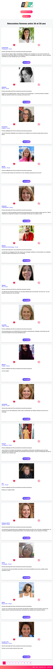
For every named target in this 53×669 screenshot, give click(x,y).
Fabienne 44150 (6, 523)
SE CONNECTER (26, 16)
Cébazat (4, 128)
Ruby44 (3, 285)
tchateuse (4, 206)
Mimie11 (4, 364)
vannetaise (4, 404)
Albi (3, 286)
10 (30, 663)
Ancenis (4, 524)
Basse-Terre (5, 603)
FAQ (34, 667)
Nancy (3, 88)
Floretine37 (4, 127)
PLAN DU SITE (42, 667)
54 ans (8, 524)
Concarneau (5, 643)
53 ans (8, 405)
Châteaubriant (5, 207)
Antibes (3, 366)
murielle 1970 (5, 642)
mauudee (4, 325)
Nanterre (4, 167)
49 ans (10, 445)
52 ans (10, 49)
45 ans (8, 128)
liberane (4, 245)
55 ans (10, 643)
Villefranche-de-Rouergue (8, 247)
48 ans (8, 366)
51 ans (16, 247)
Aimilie (3, 166)
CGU (37, 667)
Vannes (3, 405)
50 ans (7, 88)
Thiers (3, 326)
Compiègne (4, 564)
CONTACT (49, 667)
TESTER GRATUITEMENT (27, 11)
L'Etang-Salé (5, 49)
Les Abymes (5, 445)
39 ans (7, 326)
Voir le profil (26, 62)
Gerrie (3, 562)
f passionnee (5, 47)
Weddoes (4, 87)
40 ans (11, 207)
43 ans (6, 484)
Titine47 (4, 444)
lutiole (3, 602)
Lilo (3, 483)
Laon (3, 484)
